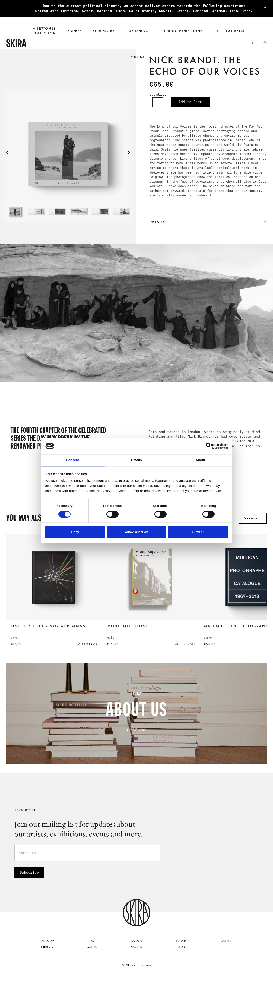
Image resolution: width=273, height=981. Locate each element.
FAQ (92, 940)
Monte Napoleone (127, 626)
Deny (75, 532)
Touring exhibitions (181, 31)
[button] (74, 31)
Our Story (104, 31)
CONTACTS (136, 940)
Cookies (226, 940)
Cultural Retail (230, 31)
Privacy (181, 940)
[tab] (15, 211)
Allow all (197, 532)
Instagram (47, 940)
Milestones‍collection (44, 30)
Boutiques (139, 57)
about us (136, 946)
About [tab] (200, 460)
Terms (181, 946)
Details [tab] (136, 460)
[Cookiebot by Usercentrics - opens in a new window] (209, 446)
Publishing (138, 31)
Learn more (136, 730)
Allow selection (136, 532)
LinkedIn (47, 946)
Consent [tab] (72, 460)
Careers (92, 946)
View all (252, 518)
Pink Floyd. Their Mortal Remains (48, 626)
